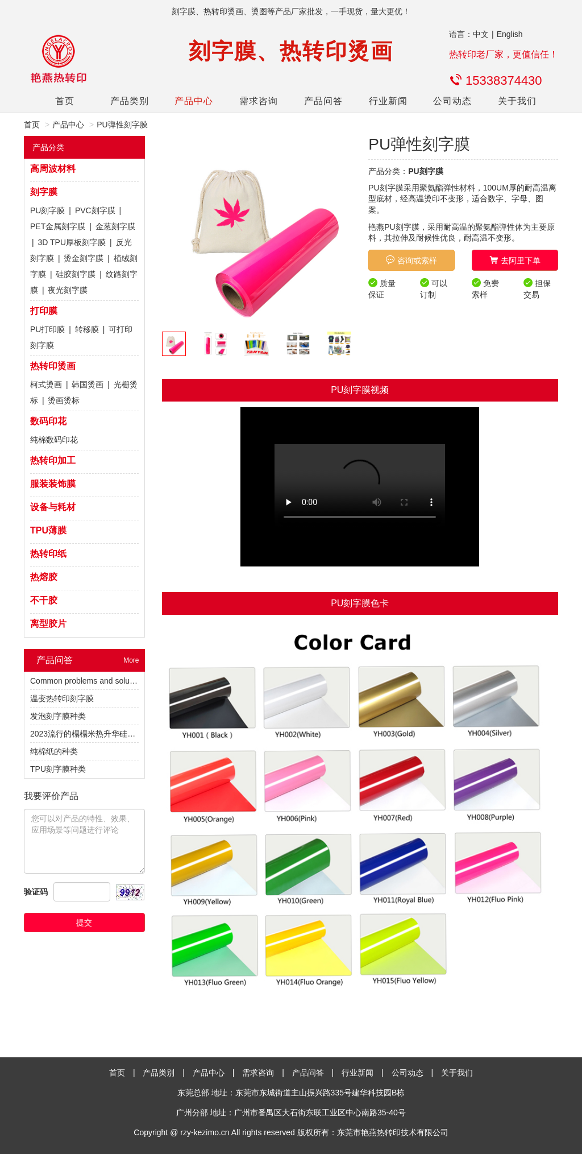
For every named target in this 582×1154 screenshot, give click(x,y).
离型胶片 (48, 623)
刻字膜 (43, 192)
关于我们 (517, 101)
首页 (64, 101)
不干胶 (43, 600)
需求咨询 (258, 101)
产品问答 (323, 101)
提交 (84, 922)
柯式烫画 (46, 384)
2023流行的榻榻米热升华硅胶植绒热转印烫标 (110, 733)
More (131, 660)
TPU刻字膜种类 (58, 769)
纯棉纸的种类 (54, 751)
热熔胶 (43, 577)
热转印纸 (48, 554)
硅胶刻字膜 (75, 274)
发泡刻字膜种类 (58, 716)
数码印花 (48, 421)
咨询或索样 (411, 260)
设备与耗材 (53, 507)
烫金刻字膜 (83, 258)
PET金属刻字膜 (57, 226)
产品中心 (193, 101)
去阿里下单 (515, 260)
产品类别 (129, 101)
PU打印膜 (47, 329)
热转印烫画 (53, 366)
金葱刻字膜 (115, 226)
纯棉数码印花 (54, 439)
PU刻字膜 (47, 210)
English (510, 34)
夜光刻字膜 (68, 290)
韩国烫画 (87, 384)
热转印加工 (53, 460)
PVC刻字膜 (95, 210)
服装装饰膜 (53, 484)
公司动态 (452, 101)
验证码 (36, 891)
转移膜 (87, 329)
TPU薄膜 (48, 530)
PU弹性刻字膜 (122, 124)
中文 (481, 34)
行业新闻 (388, 101)
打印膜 (43, 311)
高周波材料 (53, 168)
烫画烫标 (64, 400)
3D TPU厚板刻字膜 (72, 242)
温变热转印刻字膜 (62, 698)
